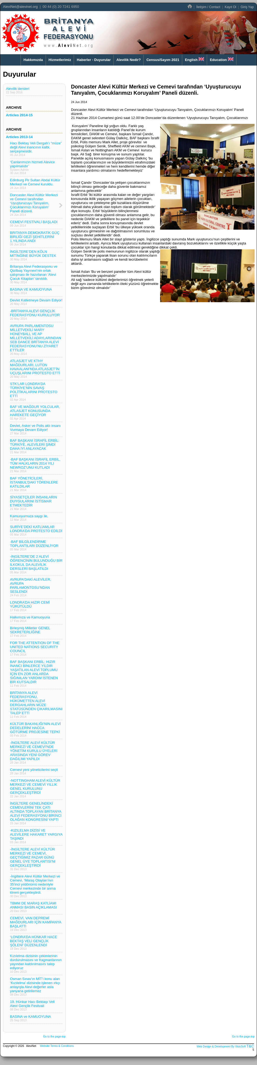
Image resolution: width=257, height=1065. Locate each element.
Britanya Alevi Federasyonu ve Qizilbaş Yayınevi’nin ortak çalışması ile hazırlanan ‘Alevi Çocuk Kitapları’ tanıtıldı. (34, 274)
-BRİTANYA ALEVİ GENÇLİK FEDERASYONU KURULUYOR (35, 314)
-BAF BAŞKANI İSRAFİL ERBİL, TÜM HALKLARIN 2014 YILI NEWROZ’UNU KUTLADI (35, 465)
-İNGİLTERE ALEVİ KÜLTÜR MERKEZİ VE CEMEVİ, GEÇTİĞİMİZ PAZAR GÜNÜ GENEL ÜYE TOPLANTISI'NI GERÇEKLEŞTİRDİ (32, 859)
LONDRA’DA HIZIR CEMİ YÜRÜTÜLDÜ (30, 606)
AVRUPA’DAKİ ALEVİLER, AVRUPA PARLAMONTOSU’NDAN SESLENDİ (30, 587)
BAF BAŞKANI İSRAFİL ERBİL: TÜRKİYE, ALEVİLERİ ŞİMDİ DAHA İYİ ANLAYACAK (34, 446)
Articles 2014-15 (19, 115)
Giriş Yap (247, 7)
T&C (250, 1046)
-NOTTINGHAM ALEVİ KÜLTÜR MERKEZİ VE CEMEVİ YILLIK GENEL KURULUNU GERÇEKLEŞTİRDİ (35, 788)
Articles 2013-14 (19, 137)
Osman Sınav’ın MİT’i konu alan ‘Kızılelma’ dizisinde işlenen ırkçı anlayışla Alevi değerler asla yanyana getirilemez (35, 986)
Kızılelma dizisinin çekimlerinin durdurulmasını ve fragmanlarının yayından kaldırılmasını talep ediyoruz (36, 963)
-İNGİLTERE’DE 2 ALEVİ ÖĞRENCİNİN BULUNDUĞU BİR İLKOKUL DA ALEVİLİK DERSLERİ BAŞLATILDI (36, 564)
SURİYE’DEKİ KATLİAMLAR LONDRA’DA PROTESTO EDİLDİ (36, 530)
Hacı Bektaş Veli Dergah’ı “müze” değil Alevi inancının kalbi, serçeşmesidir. (36, 148)
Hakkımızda (33, 60)
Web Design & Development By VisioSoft (221, 1046)
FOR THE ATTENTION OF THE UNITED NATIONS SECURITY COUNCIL (34, 648)
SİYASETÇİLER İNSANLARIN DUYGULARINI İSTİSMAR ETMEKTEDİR (33, 503)
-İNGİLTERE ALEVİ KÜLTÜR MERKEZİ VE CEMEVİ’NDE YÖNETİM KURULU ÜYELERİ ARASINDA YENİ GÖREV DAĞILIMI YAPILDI (34, 752)
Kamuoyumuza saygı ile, (29, 517)
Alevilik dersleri (17, 90)
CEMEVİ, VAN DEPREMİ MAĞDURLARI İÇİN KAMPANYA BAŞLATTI (35, 923)
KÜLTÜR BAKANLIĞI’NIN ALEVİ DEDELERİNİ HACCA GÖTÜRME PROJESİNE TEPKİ (35, 729)
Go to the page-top (54, 1036)
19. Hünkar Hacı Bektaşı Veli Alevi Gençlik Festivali (32, 1005)
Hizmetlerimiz (60, 60)
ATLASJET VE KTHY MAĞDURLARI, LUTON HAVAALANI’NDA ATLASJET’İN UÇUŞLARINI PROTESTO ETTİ (35, 368)
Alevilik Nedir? (128, 60)
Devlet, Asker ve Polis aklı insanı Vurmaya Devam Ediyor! (35, 429)
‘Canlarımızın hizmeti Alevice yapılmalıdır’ (32, 167)
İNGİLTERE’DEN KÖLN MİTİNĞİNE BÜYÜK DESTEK (33, 255)
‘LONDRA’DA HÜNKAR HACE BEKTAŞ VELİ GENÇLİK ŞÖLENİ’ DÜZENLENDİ (33, 942)
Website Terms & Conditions (57, 1045)
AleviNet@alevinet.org (20, 7)
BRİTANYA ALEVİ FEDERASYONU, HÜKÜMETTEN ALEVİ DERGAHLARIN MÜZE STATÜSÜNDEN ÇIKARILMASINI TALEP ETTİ (36, 704)
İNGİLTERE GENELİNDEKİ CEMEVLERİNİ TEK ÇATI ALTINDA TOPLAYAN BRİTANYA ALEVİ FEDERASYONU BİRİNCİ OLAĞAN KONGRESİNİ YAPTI (36, 813)
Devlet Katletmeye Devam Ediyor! (36, 301)
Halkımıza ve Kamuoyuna (30, 618)
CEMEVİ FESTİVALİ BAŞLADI (34, 223)
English (194, 59)
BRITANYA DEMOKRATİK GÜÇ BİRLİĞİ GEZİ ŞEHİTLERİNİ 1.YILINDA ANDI (34, 238)
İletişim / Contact (208, 7)
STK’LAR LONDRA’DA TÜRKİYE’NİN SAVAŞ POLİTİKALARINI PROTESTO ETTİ (33, 391)
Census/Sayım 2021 (162, 60)
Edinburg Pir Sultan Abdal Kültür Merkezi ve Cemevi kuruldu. (35, 183)
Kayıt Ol (230, 7)
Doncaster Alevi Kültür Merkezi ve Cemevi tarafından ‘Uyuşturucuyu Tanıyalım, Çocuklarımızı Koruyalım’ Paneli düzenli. (34, 204)
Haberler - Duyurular (94, 60)
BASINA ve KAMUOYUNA (30, 1018)
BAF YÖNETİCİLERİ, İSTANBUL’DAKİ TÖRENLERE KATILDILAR (34, 484)
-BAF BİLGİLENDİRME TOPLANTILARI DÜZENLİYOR (34, 545)
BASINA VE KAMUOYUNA (31, 291)
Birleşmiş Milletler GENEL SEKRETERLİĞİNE (30, 631)
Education (221, 59)
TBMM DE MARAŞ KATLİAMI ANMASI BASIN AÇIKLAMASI (33, 907)
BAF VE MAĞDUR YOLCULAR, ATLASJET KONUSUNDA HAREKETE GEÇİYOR (35, 412)
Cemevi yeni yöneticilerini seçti (34, 771)
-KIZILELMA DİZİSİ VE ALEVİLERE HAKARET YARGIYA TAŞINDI (36, 836)
